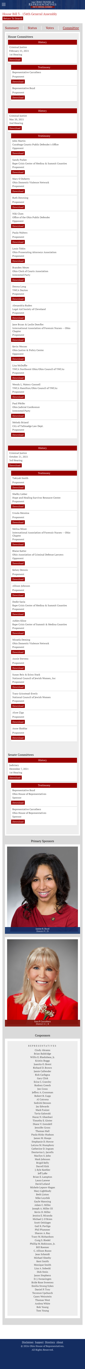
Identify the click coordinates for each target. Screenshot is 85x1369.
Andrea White (42, 1303)
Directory (50, 1342)
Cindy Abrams (42, 1050)
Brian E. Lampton (42, 1176)
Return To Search (12, 18)
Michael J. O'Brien (42, 1219)
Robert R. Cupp (42, 1095)
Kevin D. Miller (42, 1212)
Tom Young (42, 1310)
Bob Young (42, 1307)
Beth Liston (42, 1194)
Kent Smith (42, 1261)
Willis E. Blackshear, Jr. (42, 1057)
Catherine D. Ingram (42, 1148)
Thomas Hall (42, 1131)
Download (15, 59)
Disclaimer (28, 1342)
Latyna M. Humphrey (42, 1145)
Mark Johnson (42, 1159)
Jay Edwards (42, 1106)
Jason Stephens (42, 1275)
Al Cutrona (43, 1099)
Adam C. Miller (42, 1205)
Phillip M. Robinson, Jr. (42, 1243)
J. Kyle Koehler (42, 1169)
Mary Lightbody (42, 1190)
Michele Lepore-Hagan (42, 1187)
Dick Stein (42, 1271)
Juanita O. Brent (42, 1064)
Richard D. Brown (42, 1067)
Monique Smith (42, 1264)
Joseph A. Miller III (42, 1208)
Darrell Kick (42, 1166)
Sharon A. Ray (42, 1233)
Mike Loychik (42, 1198)
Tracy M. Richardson (42, 1236)
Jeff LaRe (42, 1173)
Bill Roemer (42, 1247)
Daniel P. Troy (42, 1289)
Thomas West (42, 1300)
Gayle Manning (42, 1201)
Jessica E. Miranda (42, 1215)
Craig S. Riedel (42, 1240)
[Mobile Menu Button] (4, 5)
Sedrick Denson (42, 1103)
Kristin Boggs (42, 1060)
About (59, 1342)
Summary (12, 28)
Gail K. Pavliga (42, 1226)
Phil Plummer (42, 1229)
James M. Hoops (42, 1138)
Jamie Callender (42, 1071)
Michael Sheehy (42, 1257)
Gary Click (42, 1078)
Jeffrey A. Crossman (42, 1092)
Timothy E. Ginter (42, 1120)
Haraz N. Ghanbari (42, 1117)
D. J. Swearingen (42, 1278)
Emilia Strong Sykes (43, 1286)
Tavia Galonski (42, 1113)
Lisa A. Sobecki (42, 1268)
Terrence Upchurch (42, 1293)
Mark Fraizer (43, 1110)
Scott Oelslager (42, 1222)
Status (32, 28)
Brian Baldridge (42, 1053)
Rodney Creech (42, 1085)
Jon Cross (42, 1088)
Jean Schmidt (42, 1254)
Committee (71, 28)
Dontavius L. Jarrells (42, 1152)
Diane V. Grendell (42, 1124)
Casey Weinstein (42, 1296)
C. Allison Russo (42, 1250)
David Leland (42, 1183)
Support (39, 1342)
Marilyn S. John (42, 1155)
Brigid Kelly (42, 1162)
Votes (50, 28)
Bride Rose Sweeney (42, 1282)
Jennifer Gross (42, 1127)
